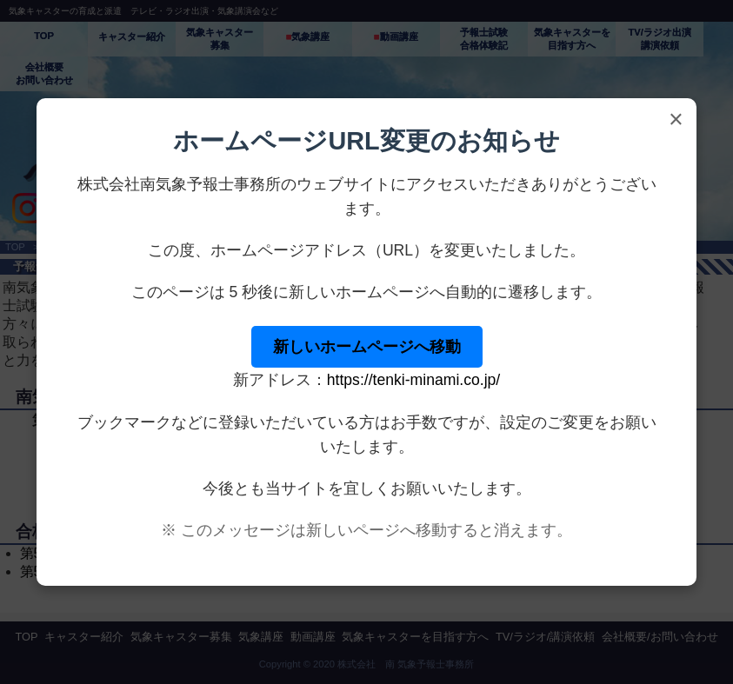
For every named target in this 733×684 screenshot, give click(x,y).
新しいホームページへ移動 (367, 346)
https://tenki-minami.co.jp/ (413, 379)
